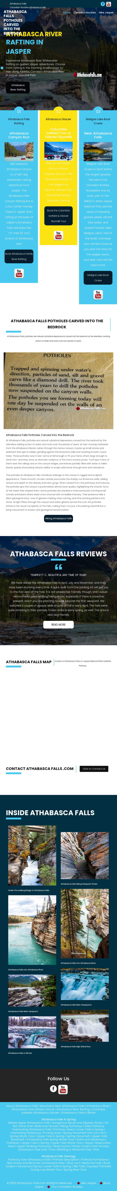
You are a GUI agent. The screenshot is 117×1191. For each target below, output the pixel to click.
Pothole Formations (94, 1159)
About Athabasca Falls (22, 1106)
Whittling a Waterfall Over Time (78, 1149)
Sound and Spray (30, 1166)
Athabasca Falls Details (28, 1109)
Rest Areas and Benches (23, 1163)
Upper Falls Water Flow (67, 1143)
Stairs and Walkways (90, 1139)
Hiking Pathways (71, 1126)
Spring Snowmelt (78, 1136)
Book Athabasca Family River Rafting (19, 256)
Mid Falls (79, 1166)
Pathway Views (63, 1129)
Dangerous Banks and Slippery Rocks (77, 1123)
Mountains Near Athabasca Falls (62, 1106)
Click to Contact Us (94, 769)
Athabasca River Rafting (17, 87)
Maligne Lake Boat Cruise (98, 277)
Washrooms (61, 1146)
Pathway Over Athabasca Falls (29, 1159)
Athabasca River (98, 1106)
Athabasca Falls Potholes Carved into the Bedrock (15, 22)
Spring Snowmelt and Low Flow (84, 1133)
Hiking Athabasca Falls (58, 518)
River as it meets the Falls (84, 1163)
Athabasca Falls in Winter (78, 1113)
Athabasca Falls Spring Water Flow (50, 1139)
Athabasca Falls (16, 3)
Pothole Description (66, 1159)
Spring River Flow (75, 1170)
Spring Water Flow (22, 1136)
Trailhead (12, 1143)
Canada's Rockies (84, 12)
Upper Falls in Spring (50, 1136)
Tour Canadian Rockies (67, 1187)
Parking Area (52, 1133)
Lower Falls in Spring (89, 1129)
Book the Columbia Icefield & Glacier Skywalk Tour (58, 216)
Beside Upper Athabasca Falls (29, 1123)
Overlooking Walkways (25, 1133)
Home (66, 12)
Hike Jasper (106, 12)
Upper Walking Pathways (34, 1146)
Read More (58, 624)
